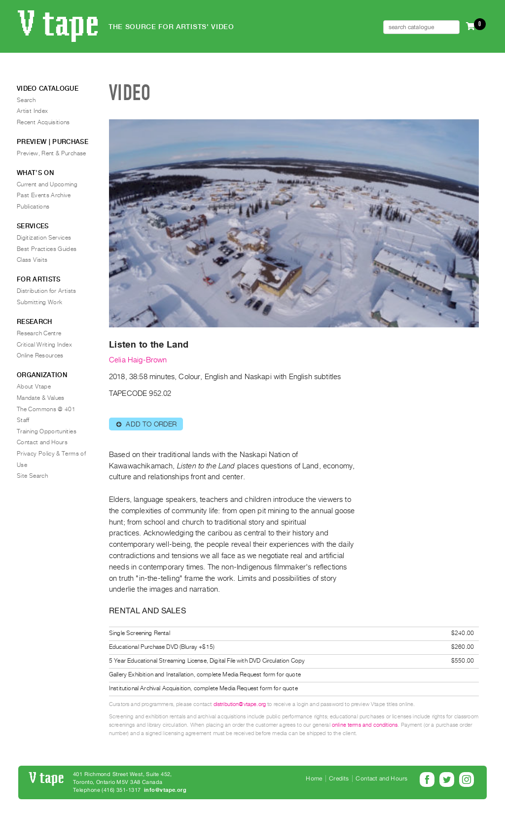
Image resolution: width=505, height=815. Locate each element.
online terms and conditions (364, 725)
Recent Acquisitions (43, 122)
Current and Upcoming (47, 184)
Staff (23, 420)
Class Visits (32, 259)
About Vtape (34, 386)
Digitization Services (44, 237)
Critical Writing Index (44, 344)
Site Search (32, 475)
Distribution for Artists (46, 290)
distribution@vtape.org (240, 704)
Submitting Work (39, 302)
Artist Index (32, 110)
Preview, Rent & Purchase (51, 153)
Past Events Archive (44, 195)
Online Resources (40, 355)
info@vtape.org (165, 790)
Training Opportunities (46, 431)
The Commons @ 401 (46, 409)
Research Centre (39, 333)
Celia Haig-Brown (138, 360)
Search (26, 100)
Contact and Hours (42, 442)
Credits (339, 778)
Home (314, 778)
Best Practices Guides (47, 249)
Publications (33, 206)
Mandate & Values (41, 397)
